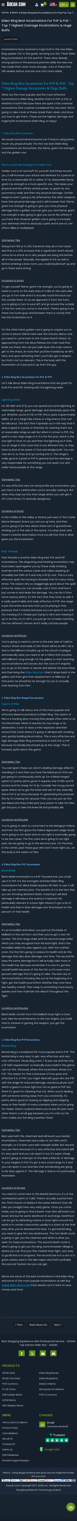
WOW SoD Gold (11, 1378)
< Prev (19, 1325)
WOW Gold (8, 1373)
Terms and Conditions (15, 1422)
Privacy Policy (10, 1427)
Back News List (38, 1325)
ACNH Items (9, 1400)
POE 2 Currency (48, 1394)
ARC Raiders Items (12, 1405)
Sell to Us (7, 1449)
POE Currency (10, 1383)
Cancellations (10, 1433)
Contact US (8, 1444)
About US (7, 1438)
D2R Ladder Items (12, 1394)
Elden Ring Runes (49, 1373)
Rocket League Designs (15, 1460)
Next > (58, 1325)
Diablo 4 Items (47, 1383)
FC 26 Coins (9, 1389)
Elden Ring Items (48, 1378)
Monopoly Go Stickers (51, 1389)
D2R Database (10, 1455)
